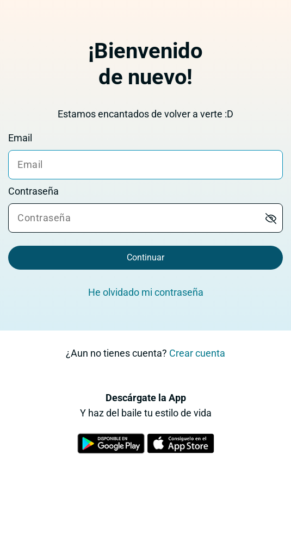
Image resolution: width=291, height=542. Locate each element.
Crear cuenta (197, 353)
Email (20, 138)
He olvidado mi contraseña (145, 292)
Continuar (145, 257)
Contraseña (33, 191)
